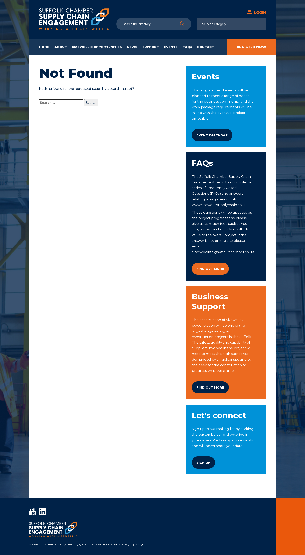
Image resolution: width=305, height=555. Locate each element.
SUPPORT (150, 47)
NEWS (132, 47)
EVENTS (171, 47)
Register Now (251, 47)
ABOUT (60, 47)
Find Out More (210, 269)
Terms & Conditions (101, 544)
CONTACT (205, 47)
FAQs (187, 47)
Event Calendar (212, 135)
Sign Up (203, 462)
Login (256, 13)
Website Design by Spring (128, 544)
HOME (44, 47)
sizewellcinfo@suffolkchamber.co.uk (223, 252)
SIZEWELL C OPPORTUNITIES (97, 47)
